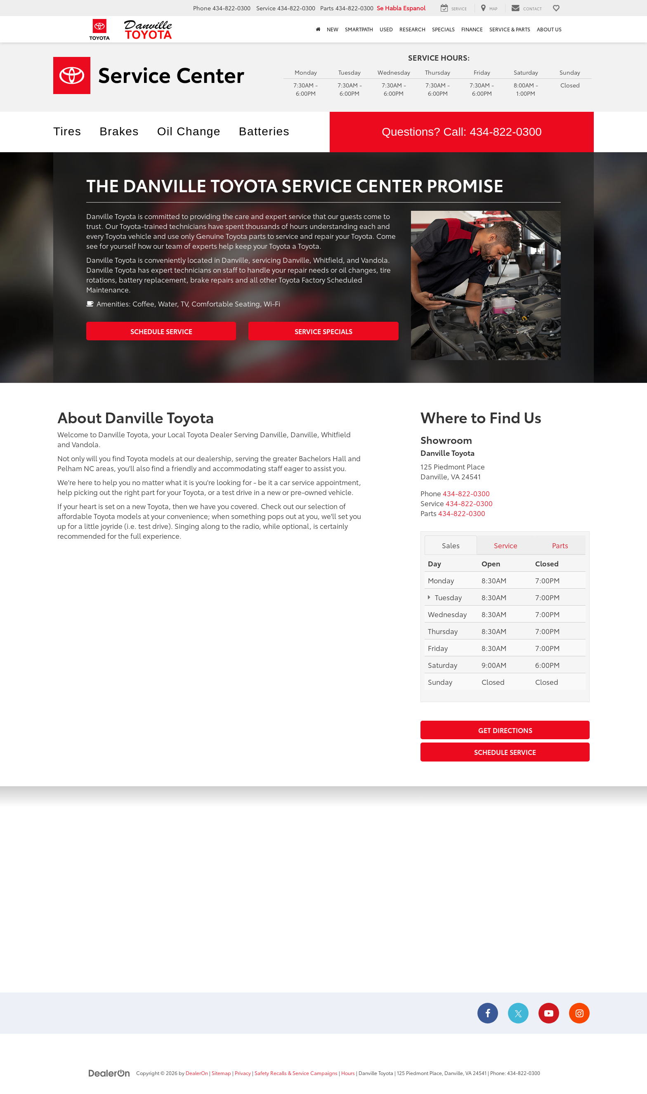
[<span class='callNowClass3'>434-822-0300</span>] (461, 513)
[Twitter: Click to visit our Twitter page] (518, 1013)
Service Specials (323, 331)
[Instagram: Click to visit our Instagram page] (579, 1013)
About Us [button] (549, 29)
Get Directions (505, 730)
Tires (67, 131)
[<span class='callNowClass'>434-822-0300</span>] (466, 493)
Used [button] (386, 29)
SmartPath (359, 29)
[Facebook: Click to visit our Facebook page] (487, 1013)
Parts (560, 545)
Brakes (119, 131)
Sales (451, 545)
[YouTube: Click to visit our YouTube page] (548, 1013)
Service (505, 545)
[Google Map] (323, 889)
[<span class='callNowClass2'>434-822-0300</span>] (469, 503)
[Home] (318, 29)
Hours (348, 1072)
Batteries (264, 131)
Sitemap (221, 1072)
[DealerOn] (109, 1072)
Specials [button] (443, 29)
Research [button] (412, 29)
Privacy (243, 1072)
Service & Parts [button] (509, 29)
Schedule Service (161, 331)
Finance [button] (472, 29)
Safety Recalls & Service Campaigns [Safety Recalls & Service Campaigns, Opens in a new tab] (296, 1072)
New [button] (332, 29)
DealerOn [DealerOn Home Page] (197, 1072)
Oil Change (189, 131)
